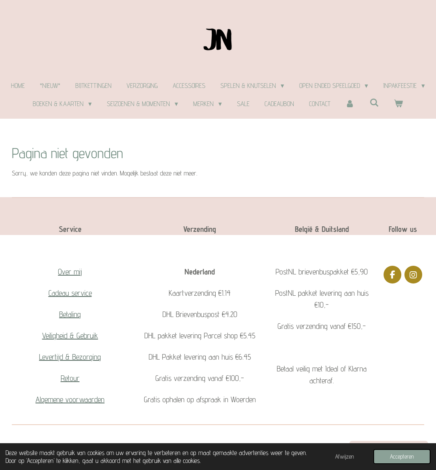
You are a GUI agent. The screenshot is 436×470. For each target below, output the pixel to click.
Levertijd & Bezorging (70, 357)
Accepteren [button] (402, 456)
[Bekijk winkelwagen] (398, 104)
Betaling (70, 314)
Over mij (70, 271)
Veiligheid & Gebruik (70, 335)
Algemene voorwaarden (69, 399)
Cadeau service (70, 293)
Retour (70, 378)
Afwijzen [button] (344, 456)
